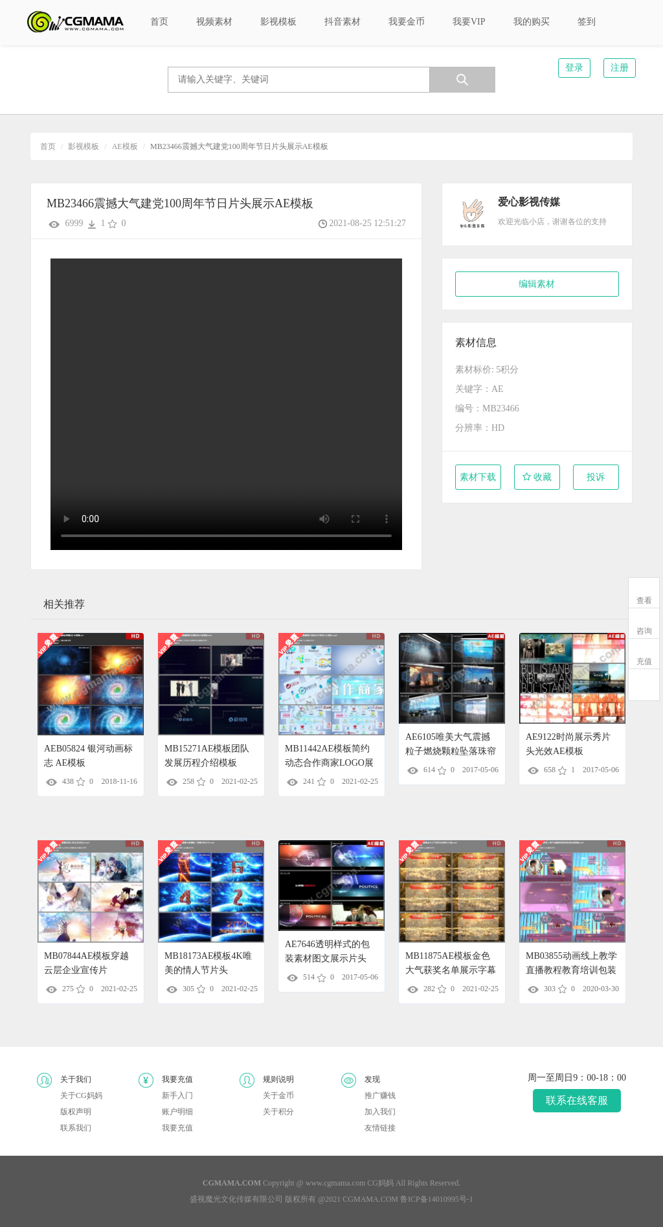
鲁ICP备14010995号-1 (436, 1199)
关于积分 (278, 1111)
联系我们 (75, 1127)
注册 (620, 68)
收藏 (537, 477)
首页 (48, 146)
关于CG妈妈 (81, 1095)
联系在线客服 (577, 1100)
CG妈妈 (380, 1182)
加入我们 (380, 1111)
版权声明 (75, 1111)
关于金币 (278, 1095)
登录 (574, 68)
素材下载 (478, 477)
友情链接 (380, 1127)
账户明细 (177, 1111)
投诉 (596, 477)
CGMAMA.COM (370, 1199)
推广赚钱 (380, 1095)
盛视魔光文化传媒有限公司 (236, 1199)
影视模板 (83, 146)
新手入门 (177, 1095)
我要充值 (177, 1127)
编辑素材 (537, 284)
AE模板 (125, 146)
